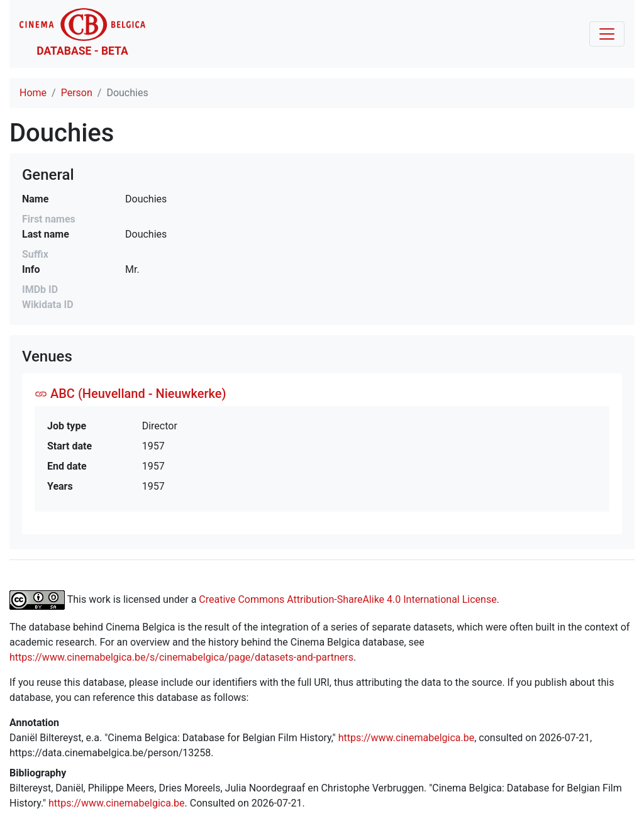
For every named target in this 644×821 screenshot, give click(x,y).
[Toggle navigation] (607, 34)
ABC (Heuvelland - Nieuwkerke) (130, 393)
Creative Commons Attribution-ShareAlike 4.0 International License (347, 599)
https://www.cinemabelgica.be (406, 738)
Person (76, 93)
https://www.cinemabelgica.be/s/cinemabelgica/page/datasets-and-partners (181, 657)
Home (33, 93)
